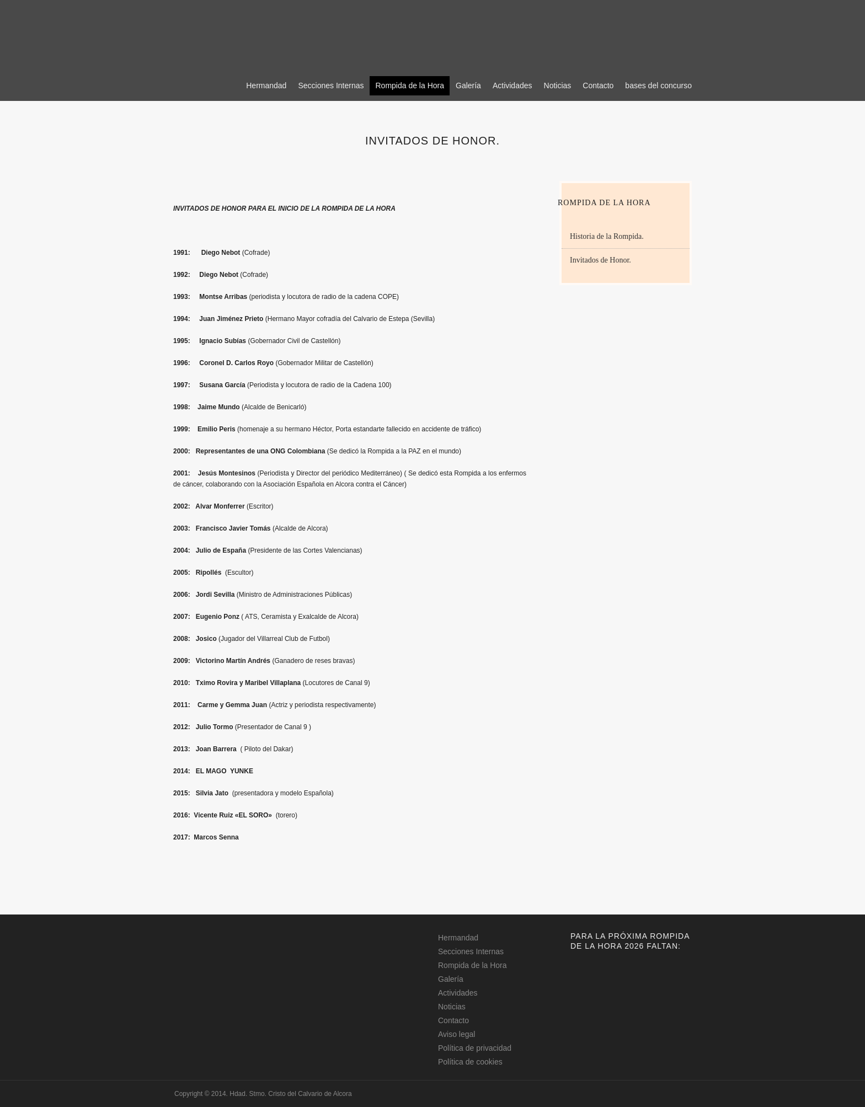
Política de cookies (470, 1061)
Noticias (558, 85)
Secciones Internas (331, 85)
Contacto (598, 85)
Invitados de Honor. (600, 260)
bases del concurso (658, 85)
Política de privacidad (474, 1048)
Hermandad (266, 85)
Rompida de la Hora (409, 85)
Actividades (512, 85)
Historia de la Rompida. (607, 236)
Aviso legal (456, 1034)
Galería (468, 85)
